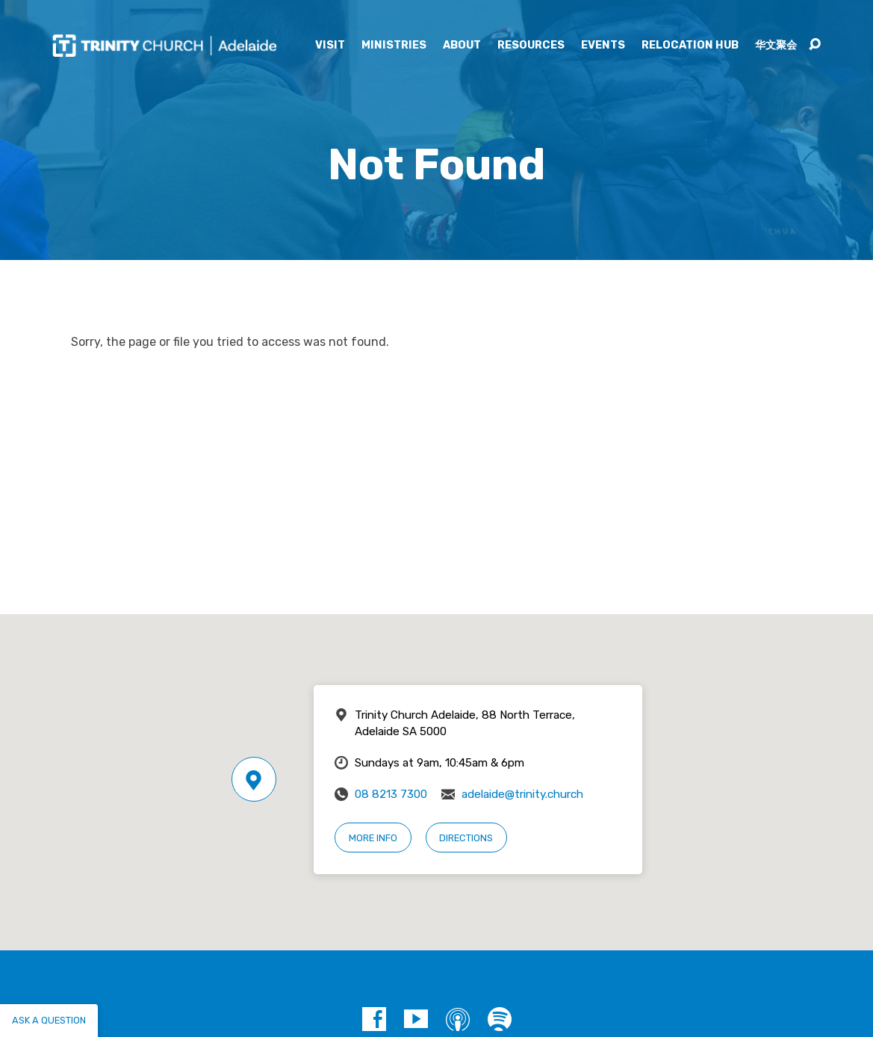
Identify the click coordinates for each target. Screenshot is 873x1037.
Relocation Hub (690, 45)
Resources (531, 45)
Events (603, 45)
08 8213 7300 (391, 794)
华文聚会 (776, 45)
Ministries (393, 45)
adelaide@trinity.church (522, 794)
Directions (466, 837)
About (462, 45)
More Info (373, 837)
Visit (330, 45)
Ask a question (49, 1020)
